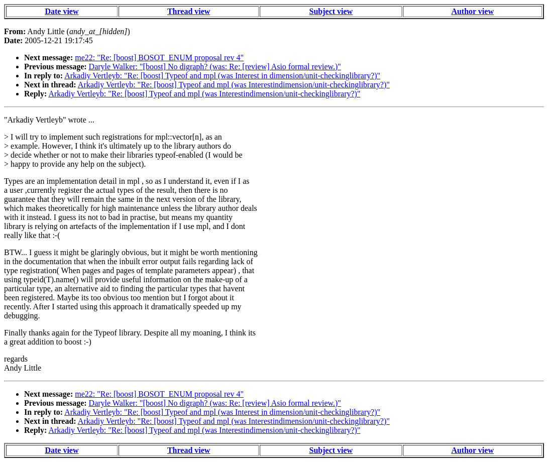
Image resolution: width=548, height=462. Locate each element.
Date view (61, 11)
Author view (472, 11)
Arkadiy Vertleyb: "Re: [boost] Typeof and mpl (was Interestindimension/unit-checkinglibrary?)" (234, 84)
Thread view (188, 11)
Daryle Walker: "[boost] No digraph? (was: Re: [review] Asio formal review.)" (215, 66)
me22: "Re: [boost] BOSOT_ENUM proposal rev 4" (159, 57)
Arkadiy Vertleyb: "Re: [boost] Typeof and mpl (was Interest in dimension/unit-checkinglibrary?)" (222, 75)
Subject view (331, 11)
